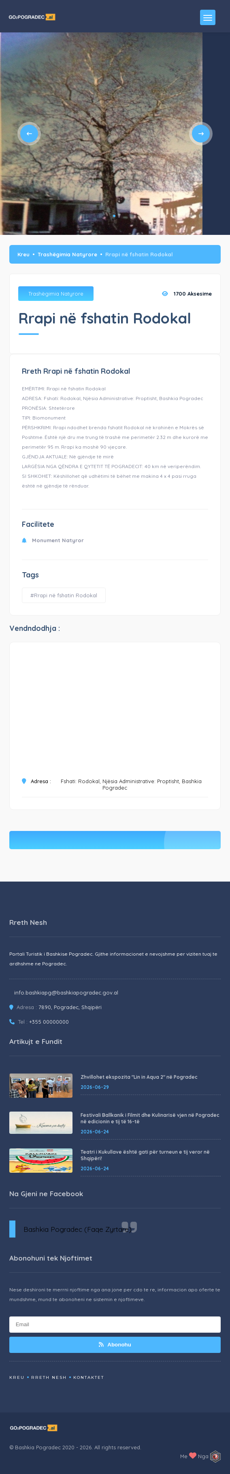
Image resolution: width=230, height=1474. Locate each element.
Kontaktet (88, 1377)
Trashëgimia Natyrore (67, 254)
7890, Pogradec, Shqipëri (70, 1007)
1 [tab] (114, 216)
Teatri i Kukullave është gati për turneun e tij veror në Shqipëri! (145, 1155)
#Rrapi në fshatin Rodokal (63, 595)
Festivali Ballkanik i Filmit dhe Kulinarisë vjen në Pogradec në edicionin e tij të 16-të (150, 1118)
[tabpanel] (101, 133)
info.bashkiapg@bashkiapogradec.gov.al (66, 992)
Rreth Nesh (49, 1377)
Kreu (23, 254)
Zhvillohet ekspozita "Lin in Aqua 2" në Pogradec (139, 1077)
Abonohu (115, 1345)
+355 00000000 (49, 1021)
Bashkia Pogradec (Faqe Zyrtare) (77, 1229)
